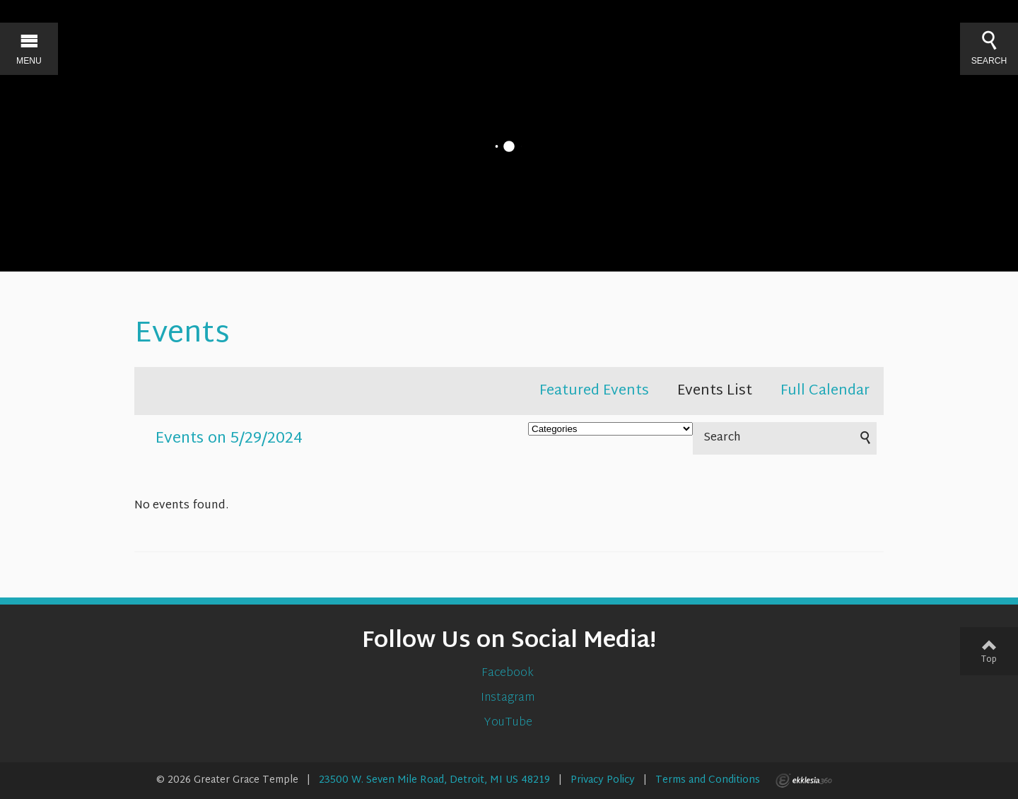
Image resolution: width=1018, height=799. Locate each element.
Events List (714, 391)
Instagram (509, 698)
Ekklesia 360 (804, 781)
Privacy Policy (603, 780)
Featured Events (594, 391)
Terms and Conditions (707, 780)
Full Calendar (825, 391)
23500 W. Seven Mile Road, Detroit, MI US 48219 (434, 780)
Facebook (509, 673)
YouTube (509, 723)
